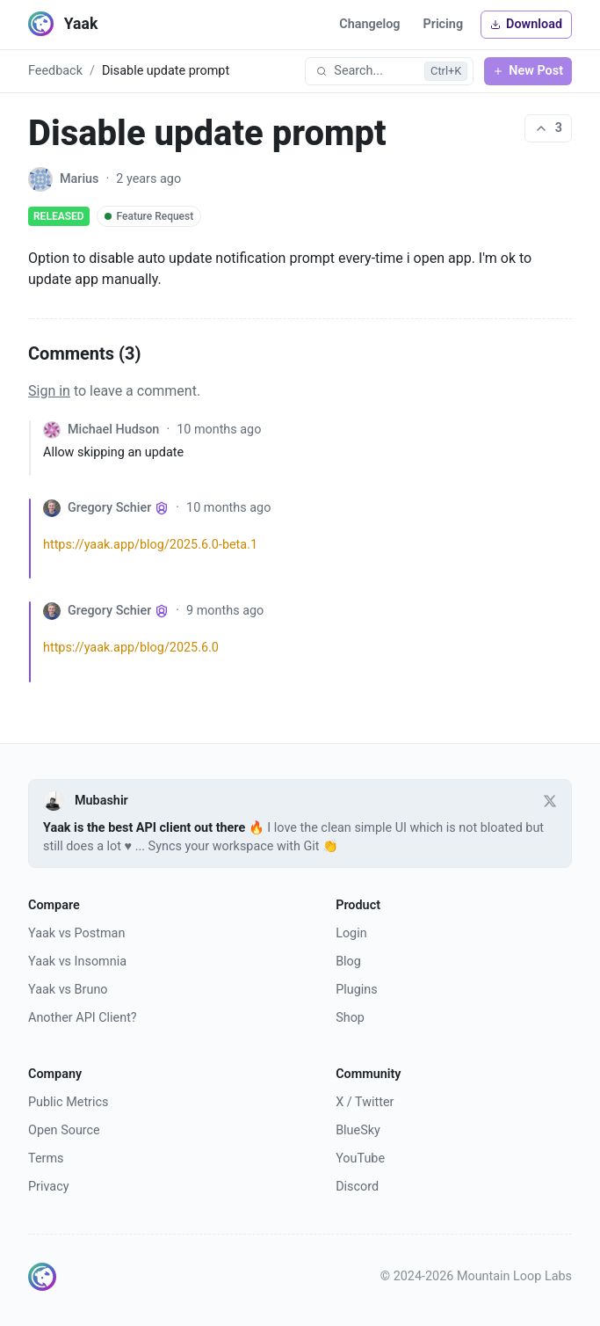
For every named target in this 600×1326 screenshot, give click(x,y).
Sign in (49, 390)
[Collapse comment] (36, 448)
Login (351, 933)
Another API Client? (82, 1017)
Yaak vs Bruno (68, 989)
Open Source (64, 1130)
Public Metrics (68, 1102)
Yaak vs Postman (76, 933)
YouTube (360, 1158)
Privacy (48, 1186)
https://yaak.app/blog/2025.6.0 (131, 647)
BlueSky (358, 1130)
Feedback (55, 70)
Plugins (356, 989)
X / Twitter (365, 1102)
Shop (350, 1017)
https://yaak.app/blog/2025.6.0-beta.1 (150, 544)
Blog (348, 961)
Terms (45, 1158)
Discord (357, 1186)
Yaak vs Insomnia (77, 961)
